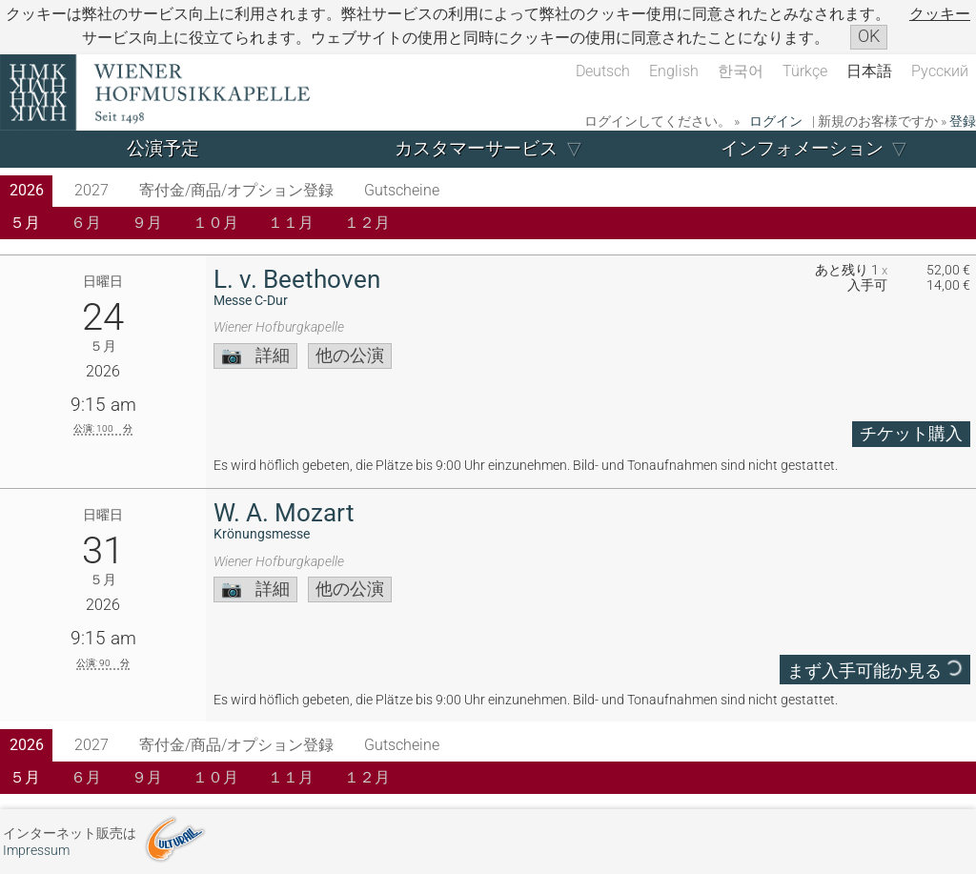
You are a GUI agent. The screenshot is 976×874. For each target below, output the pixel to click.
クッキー (939, 14)
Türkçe (805, 71)
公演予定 (163, 148)
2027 (91, 190)
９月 (147, 222)
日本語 (869, 71)
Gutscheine (401, 190)
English (674, 71)
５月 (25, 222)
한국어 (740, 71)
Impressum (36, 851)
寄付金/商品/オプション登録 (236, 190)
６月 (86, 222)
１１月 (291, 222)
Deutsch (603, 71)
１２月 (367, 222)
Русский (939, 71)
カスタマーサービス (476, 148)
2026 (27, 190)
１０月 (215, 222)
